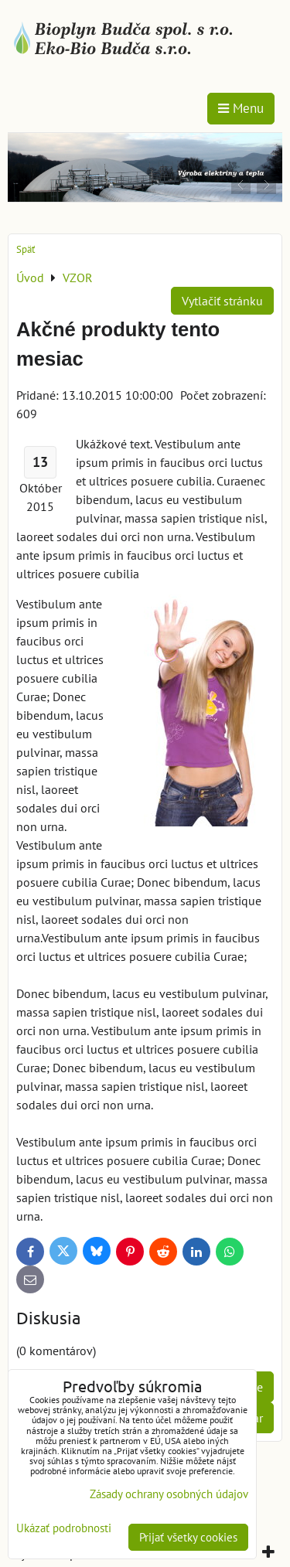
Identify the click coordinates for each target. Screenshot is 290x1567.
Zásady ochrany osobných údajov (169, 1494)
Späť (25, 249)
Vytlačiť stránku (222, 300)
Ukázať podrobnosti (63, 1528)
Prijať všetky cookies (188, 1537)
